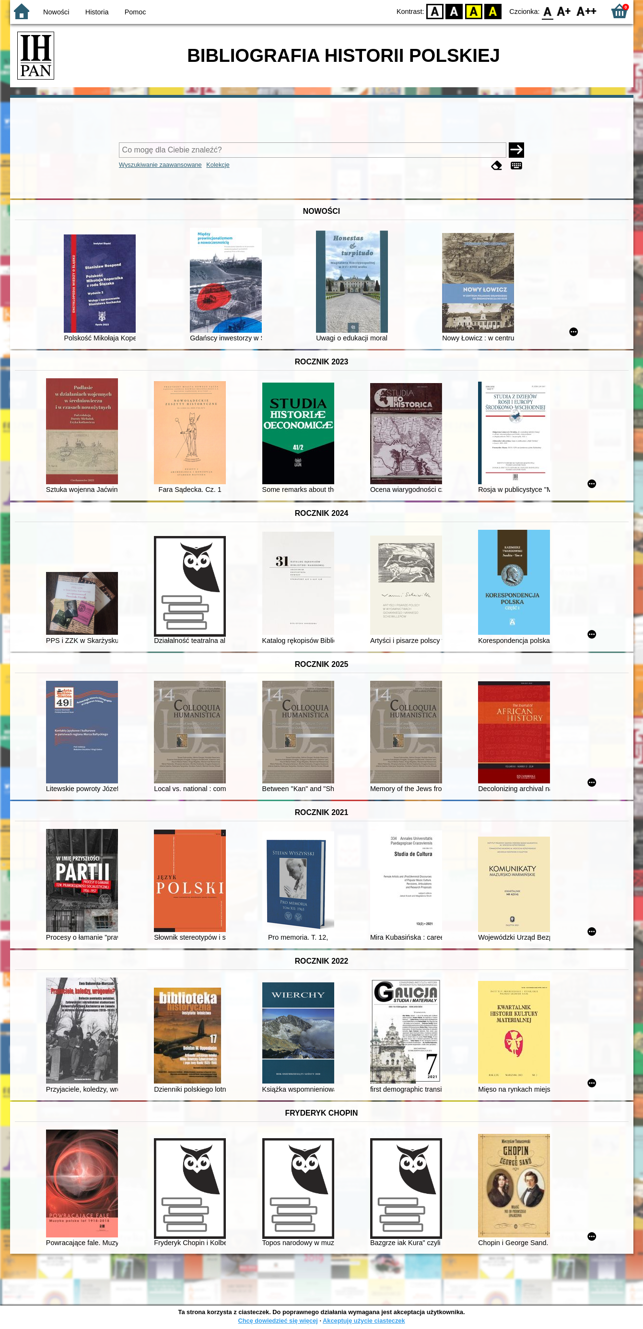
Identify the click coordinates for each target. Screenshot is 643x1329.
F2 (586, 11)
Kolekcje (217, 164)
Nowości (56, 12)
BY (493, 11)
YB (473, 11)
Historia (97, 12)
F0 (547, 11)
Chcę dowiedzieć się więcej (277, 1320)
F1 (564, 11)
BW (454, 11)
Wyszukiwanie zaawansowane (160, 164)
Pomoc (135, 12)
